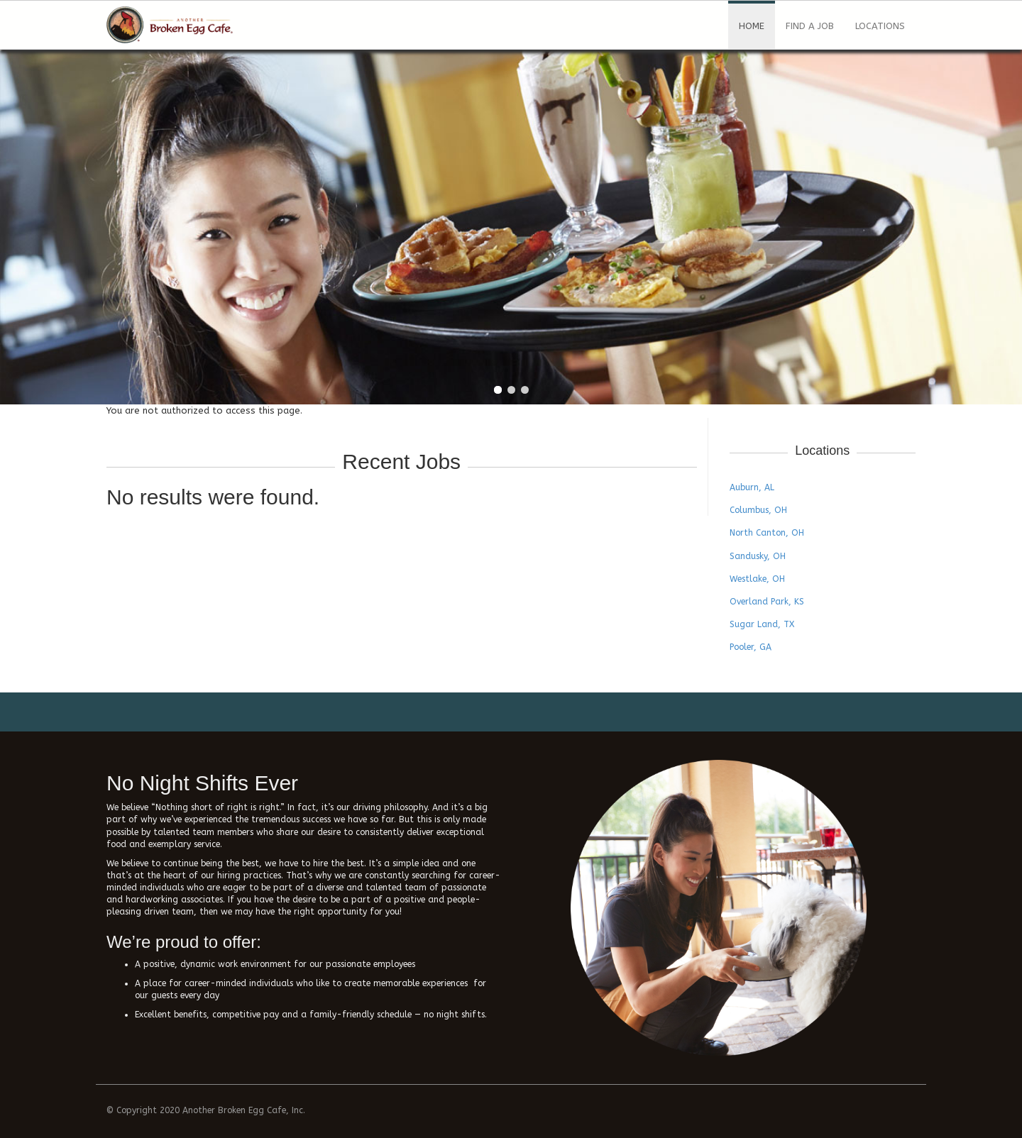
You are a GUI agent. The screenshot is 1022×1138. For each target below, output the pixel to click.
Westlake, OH (757, 579)
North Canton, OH (767, 533)
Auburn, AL (752, 487)
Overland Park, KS (767, 602)
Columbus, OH (758, 510)
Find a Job (810, 26)
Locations (880, 26)
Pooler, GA (750, 647)
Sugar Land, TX (762, 624)
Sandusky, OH (758, 556)
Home (751, 26)
